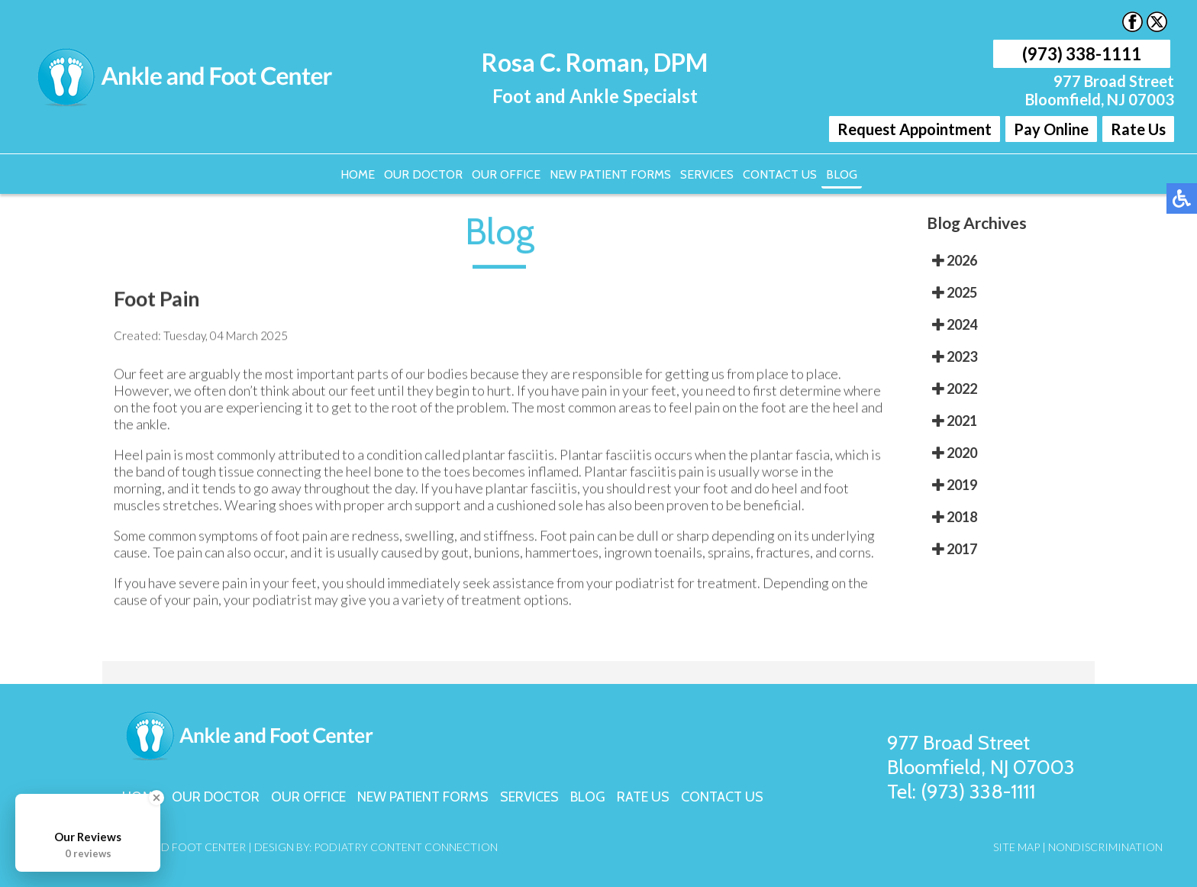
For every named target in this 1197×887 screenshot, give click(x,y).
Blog (841, 174)
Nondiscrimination (1105, 846)
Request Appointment (914, 129)
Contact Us (780, 174)
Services (707, 174)
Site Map (1016, 846)
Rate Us (1138, 129)
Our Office (506, 174)
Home (357, 174)
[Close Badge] (156, 797)
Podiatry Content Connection (406, 846)
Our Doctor (423, 174)
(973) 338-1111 (1081, 54)
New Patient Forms (610, 174)
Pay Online (1051, 129)
